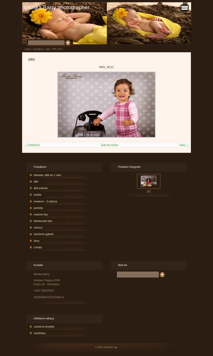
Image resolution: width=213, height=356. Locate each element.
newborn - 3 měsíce (45, 201)
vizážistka (39, 333)
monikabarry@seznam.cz (49, 296)
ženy (36, 240)
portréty (38, 208)
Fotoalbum (38, 49)
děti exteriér (41, 188)
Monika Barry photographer (56, 7)
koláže (37, 194)
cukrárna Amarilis (44, 326)
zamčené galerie (43, 234)
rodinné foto (41, 214)
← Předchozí (32, 144)
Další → (184, 144)
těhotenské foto (43, 221)
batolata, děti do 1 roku (47, 175)
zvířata (38, 247)
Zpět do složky (109, 144)
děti (48, 49)
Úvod (27, 49)
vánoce (38, 227)
